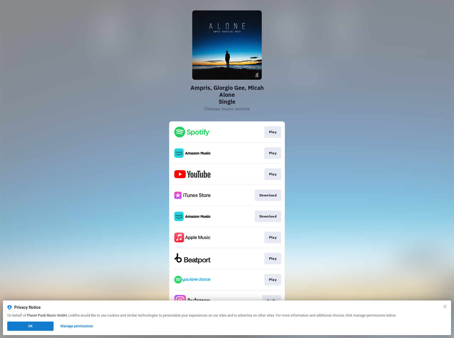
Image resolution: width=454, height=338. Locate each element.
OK (30, 326)
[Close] (445, 306)
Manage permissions (77, 326)
